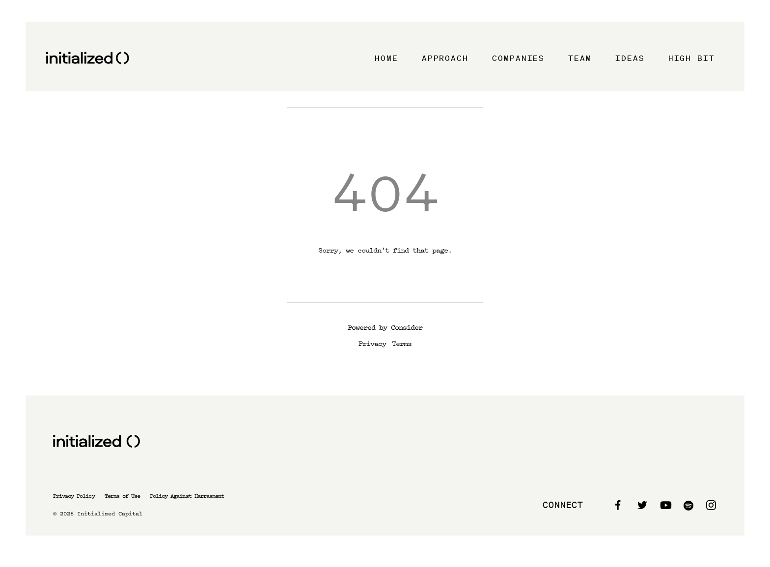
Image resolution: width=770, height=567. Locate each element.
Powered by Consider (385, 327)
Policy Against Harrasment (187, 496)
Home (386, 58)
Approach (445, 58)
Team (580, 58)
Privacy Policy (74, 496)
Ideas (630, 58)
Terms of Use (122, 496)
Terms (402, 343)
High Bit (691, 58)
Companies (518, 58)
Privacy (372, 343)
